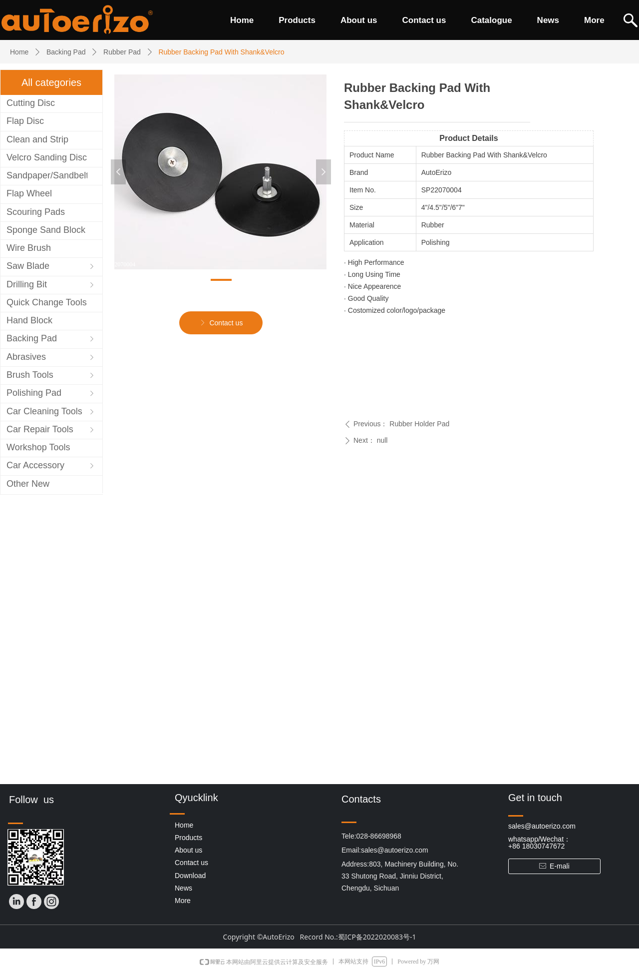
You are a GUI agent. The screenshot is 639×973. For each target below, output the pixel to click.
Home (19, 52)
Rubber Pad (122, 52)
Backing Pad (66, 52)
